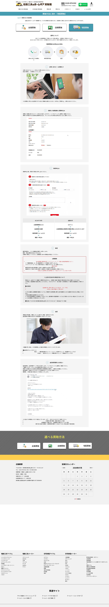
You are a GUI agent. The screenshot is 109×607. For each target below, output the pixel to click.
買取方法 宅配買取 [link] (27, 17)
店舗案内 (77, 9)
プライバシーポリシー (91, 565)
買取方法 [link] (58, 9)
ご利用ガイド (67, 9)
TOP (18, 17)
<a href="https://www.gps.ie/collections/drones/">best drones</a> (54, 516)
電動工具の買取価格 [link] (23, 9)
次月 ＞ (91, 456)
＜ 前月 (63, 456)
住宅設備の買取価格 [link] (37, 9)
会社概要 (88, 560)
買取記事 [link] (49, 9)
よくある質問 (87, 9)
